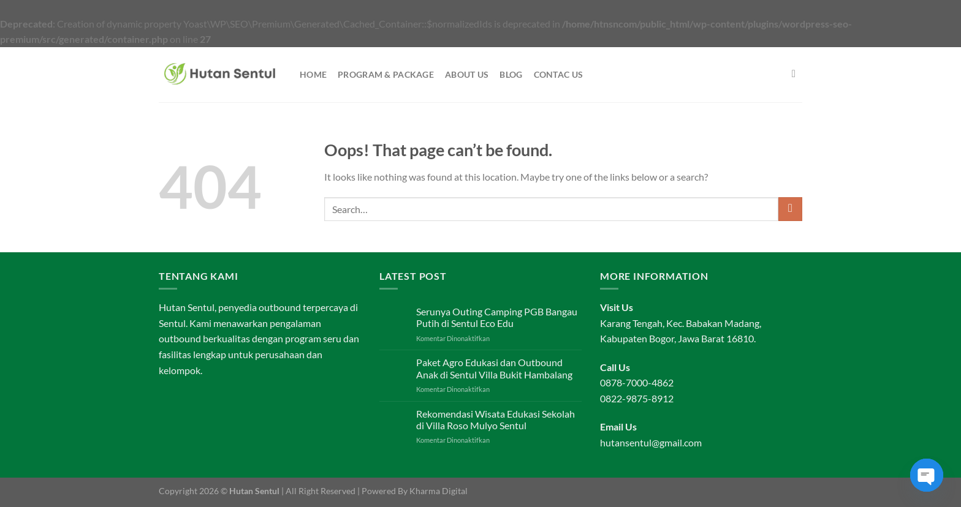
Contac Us (558, 74)
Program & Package (386, 74)
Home (313, 74)
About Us (466, 74)
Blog (510, 74)
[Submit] (790, 209)
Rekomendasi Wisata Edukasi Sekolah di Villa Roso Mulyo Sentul (495, 419)
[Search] (797, 74)
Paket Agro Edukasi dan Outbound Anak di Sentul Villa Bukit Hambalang (494, 368)
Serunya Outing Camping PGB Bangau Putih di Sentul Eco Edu (496, 317)
